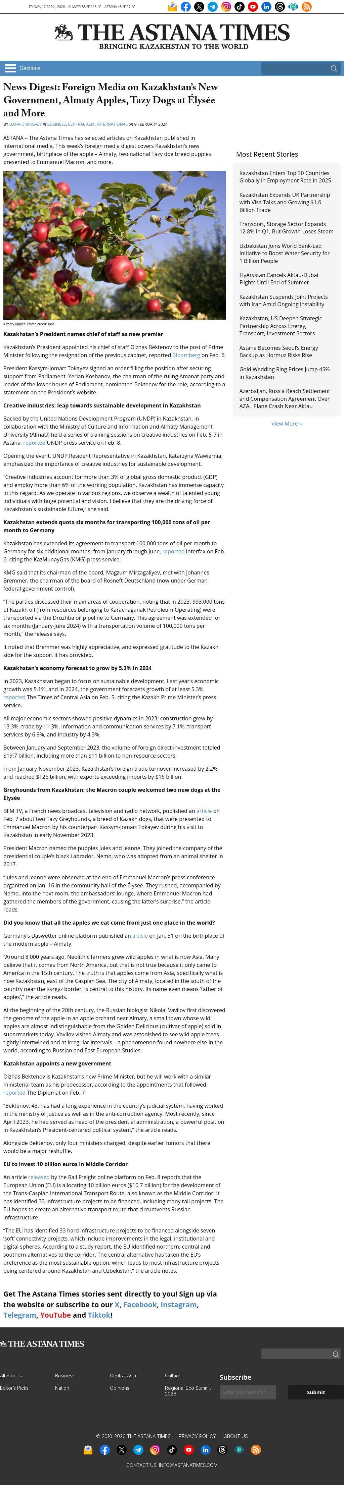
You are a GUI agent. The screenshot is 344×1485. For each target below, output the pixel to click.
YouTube (55, 1315)
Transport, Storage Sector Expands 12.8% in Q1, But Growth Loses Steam (287, 227)
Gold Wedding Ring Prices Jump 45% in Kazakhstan (285, 373)
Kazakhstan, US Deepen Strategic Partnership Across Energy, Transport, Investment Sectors (281, 326)
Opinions (119, 1388)
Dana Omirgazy (25, 124)
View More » (286, 423)
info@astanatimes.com (188, 1465)
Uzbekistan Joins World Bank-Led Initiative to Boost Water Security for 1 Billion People (285, 253)
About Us (236, 1436)
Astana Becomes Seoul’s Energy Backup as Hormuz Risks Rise (279, 351)
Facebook (140, 1304)
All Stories (11, 1375)
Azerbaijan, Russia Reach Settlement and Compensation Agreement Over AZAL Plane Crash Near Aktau (285, 398)
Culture (173, 1375)
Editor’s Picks (14, 1388)
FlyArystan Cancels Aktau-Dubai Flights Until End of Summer (279, 278)
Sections (30, 68)
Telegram (19, 1315)
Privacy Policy (197, 1436)
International (112, 124)
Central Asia (81, 124)
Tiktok (99, 1315)
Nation (62, 1388)
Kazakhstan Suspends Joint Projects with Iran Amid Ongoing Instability (284, 300)
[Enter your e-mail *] (248, 1392)
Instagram (179, 1304)
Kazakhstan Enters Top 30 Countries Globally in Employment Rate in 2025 (285, 176)
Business (56, 124)
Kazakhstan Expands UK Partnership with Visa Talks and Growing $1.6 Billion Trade (285, 202)
